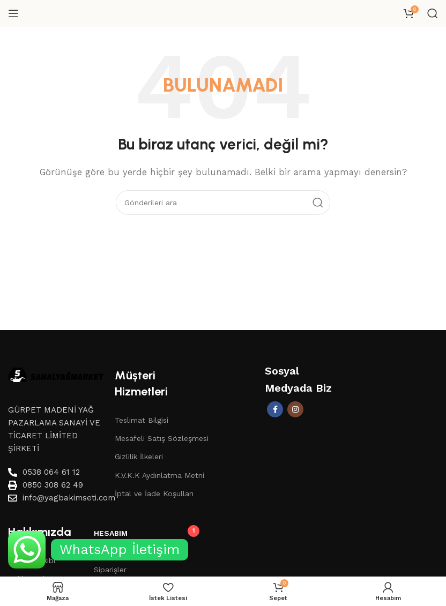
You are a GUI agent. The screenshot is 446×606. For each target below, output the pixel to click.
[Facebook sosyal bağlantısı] (275, 409)
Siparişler (110, 569)
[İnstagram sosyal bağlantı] (295, 409)
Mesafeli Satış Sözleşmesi (162, 438)
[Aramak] (432, 13)
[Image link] (56, 374)
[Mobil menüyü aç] (13, 13)
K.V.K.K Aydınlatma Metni (159, 475)
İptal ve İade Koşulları (154, 493)
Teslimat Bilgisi (141, 420)
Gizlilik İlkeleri (139, 456)
